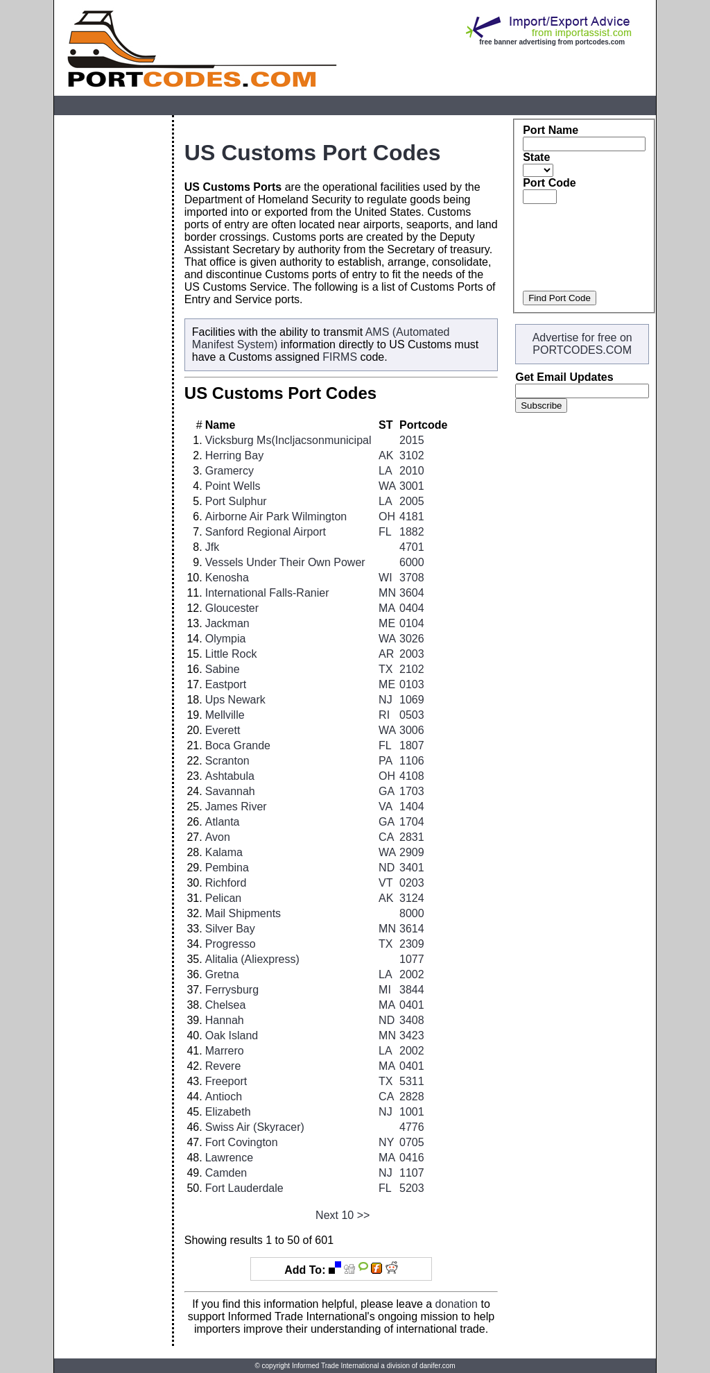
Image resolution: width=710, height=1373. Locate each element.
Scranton (227, 761)
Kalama (224, 852)
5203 (411, 1188)
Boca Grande (237, 745)
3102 (411, 455)
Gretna (222, 974)
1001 (411, 1112)
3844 (411, 990)
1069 (411, 700)
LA (385, 471)
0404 (411, 608)
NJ (385, 700)
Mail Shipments (243, 913)
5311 (411, 1081)
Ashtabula (229, 776)
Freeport (226, 1081)
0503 (411, 715)
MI (385, 990)
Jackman (227, 623)
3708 (411, 577)
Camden (226, 1173)
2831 (411, 837)
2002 (411, 974)
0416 (411, 1157)
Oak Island (231, 1035)
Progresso (230, 944)
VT (385, 883)
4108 (411, 776)
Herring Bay (234, 455)
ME (387, 623)
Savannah (230, 791)
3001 (411, 486)
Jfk (212, 547)
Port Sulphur (236, 501)
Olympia (225, 639)
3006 (411, 730)
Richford (226, 883)
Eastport (226, 684)
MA (387, 608)
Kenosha (227, 577)
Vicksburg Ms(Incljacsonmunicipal (288, 440)
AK (386, 455)
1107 (411, 1173)
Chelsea (225, 1005)
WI (385, 577)
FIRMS (339, 357)
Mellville (225, 715)
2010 (411, 471)
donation (456, 1304)
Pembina (227, 867)
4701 (411, 547)
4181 (411, 516)
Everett (223, 730)
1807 (411, 745)
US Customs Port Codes (312, 152)
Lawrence (229, 1157)
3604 (411, 593)
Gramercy (229, 471)
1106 (411, 761)
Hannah (224, 1020)
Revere (223, 1066)
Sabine (222, 669)
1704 (411, 822)
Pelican (223, 898)
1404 (411, 806)
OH (387, 516)
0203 (411, 883)
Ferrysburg (232, 990)
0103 (411, 684)
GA (387, 791)
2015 (411, 440)
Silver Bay (230, 929)
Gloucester (232, 608)
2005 (411, 501)
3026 (411, 639)
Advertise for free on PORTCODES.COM (582, 344)
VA (385, 806)
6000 (411, 562)
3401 (411, 867)
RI (384, 715)
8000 (411, 913)
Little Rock (231, 654)
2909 (411, 852)
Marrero (224, 1051)
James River (236, 806)
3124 (411, 898)
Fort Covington (241, 1142)
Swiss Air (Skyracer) (254, 1127)
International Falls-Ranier (267, 593)
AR (386, 654)
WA (387, 486)
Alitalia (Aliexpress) (252, 959)
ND (387, 867)
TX (385, 669)
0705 (411, 1142)
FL (385, 532)
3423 (411, 1035)
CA (386, 837)
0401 (411, 1005)
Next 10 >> (342, 1215)
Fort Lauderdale (244, 1188)
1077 (411, 959)
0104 (411, 623)
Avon (217, 837)
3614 (411, 929)
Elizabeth (228, 1112)
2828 (411, 1096)
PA (385, 761)
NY (386, 1142)
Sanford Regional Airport (265, 532)
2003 (411, 654)
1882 (411, 532)
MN (387, 593)
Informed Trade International (335, 1366)
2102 (411, 669)
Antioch (223, 1096)
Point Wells (233, 486)
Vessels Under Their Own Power (285, 562)
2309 (411, 944)
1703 (411, 791)
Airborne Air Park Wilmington (276, 516)
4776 (411, 1127)
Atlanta (222, 822)
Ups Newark (235, 700)
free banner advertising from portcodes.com (552, 42)
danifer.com (437, 1366)
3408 (411, 1020)
